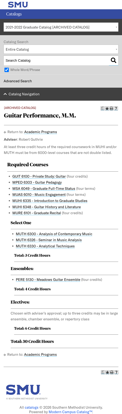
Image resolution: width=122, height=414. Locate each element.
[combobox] (61, 27)
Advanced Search (18, 81)
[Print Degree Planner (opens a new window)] (102, 108)
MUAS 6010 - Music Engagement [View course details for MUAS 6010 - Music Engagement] (39, 194)
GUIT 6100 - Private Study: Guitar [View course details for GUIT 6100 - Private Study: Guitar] (39, 176)
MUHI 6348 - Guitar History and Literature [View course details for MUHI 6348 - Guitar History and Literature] (46, 207)
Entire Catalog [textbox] (17, 49)
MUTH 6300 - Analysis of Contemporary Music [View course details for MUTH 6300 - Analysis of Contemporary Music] (54, 234)
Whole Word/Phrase (25, 70)
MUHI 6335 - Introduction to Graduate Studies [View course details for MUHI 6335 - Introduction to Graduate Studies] (49, 200)
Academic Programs (40, 132)
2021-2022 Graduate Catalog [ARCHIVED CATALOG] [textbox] (48, 27)
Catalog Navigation (24, 94)
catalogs (31, 407)
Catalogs (14, 14)
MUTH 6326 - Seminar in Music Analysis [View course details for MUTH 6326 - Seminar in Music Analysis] (49, 240)
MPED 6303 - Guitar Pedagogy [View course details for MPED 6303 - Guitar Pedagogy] (37, 182)
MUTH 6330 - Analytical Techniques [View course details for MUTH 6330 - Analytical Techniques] (45, 246)
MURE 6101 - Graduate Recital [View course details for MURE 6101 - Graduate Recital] (36, 213)
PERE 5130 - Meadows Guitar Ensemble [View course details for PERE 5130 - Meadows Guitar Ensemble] (48, 279)
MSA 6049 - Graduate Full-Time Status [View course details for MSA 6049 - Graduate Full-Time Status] (43, 188)
